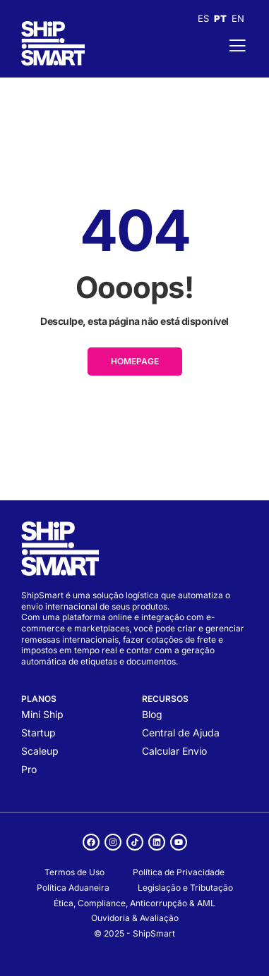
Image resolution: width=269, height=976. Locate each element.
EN (238, 18)
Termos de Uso (74, 872)
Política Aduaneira (73, 887)
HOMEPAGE (135, 361)
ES (203, 18)
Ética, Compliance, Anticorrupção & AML (134, 903)
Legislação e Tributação (185, 887)
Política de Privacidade (179, 872)
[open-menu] (226, 45)
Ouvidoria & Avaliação (135, 918)
